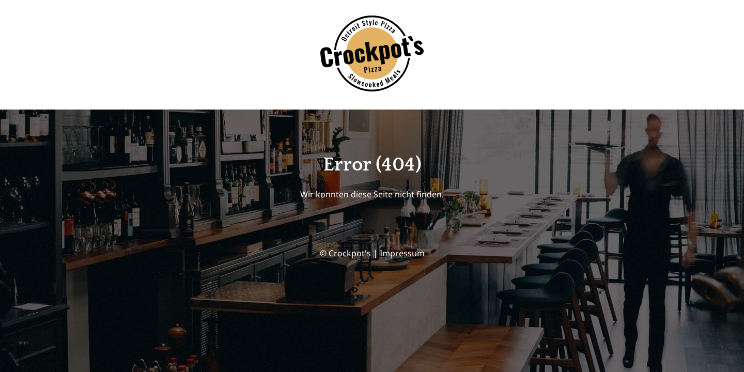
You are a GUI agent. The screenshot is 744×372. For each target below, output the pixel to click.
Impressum (402, 253)
